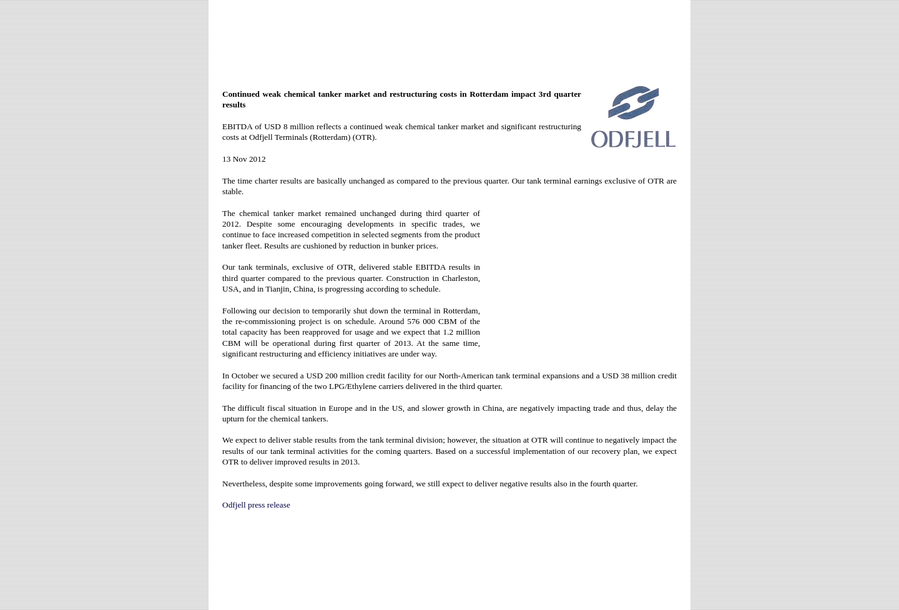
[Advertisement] (449, 39)
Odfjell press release (256, 504)
